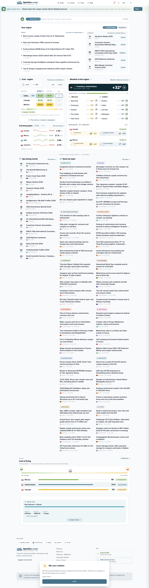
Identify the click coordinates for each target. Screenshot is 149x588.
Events (71, 3)
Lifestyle (65, 163)
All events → (52, 159)
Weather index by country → (120, 80)
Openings (65, 260)
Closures (101, 260)
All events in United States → (117, 33)
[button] (125, 19)
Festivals (102, 309)
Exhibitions (66, 358)
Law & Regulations (69, 212)
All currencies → (58, 126)
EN (125, 3)
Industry (101, 358)
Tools (81, 3)
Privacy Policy (61, 560)
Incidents (65, 309)
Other (100, 407)
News (61, 3)
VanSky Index (23, 542)
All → (126, 125)
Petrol (49, 91)
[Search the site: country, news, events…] (81, 19)
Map (90, 3)
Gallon (60, 84)
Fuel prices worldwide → (55, 80)
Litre (53, 84)
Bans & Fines (103, 212)
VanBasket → (125, 458)
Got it (74, 581)
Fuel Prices (38, 542)
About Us (59, 551)
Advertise (59, 554)
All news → (126, 159)
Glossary (59, 549)
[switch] (25, 84)
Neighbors (122, 27)
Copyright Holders (62, 557)
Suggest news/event (25, 560)
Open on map (74, 520)
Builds (100, 163)
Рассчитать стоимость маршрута (41, 120)
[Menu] (130, 3)
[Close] (145, 9)
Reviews (65, 407)
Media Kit (67, 554)
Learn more (47, 576)
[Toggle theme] (119, 3)
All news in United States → (75, 32)
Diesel (40, 91)
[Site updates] (114, 3)
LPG (59, 91)
